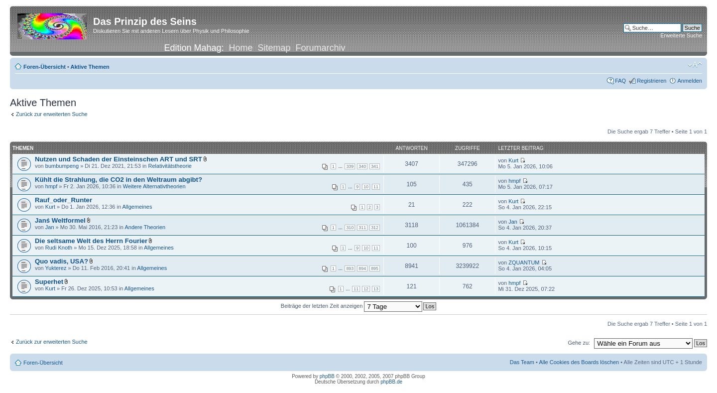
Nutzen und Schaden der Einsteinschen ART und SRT (118, 159)
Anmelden (689, 81)
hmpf (51, 186)
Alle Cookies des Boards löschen (579, 362)
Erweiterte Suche (681, 35)
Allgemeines (137, 207)
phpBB (327, 376)
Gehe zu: (579, 343)
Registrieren (651, 81)
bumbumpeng (62, 166)
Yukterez (56, 268)
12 (365, 288)
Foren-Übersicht (44, 67)
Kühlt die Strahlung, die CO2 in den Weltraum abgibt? (118, 179)
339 (350, 166)
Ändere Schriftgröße (695, 64)
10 (365, 186)
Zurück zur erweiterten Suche (52, 114)
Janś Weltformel (60, 220)
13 (375, 288)
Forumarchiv (321, 48)
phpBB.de (391, 382)
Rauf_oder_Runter (63, 200)
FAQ (620, 81)
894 (362, 268)
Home (240, 48)
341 (374, 166)
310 (350, 227)
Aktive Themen (90, 67)
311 (362, 227)
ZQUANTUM (523, 262)
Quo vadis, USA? (61, 261)
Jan (49, 227)
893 (350, 268)
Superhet (49, 281)
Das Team (522, 362)
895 (374, 268)
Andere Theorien (144, 227)
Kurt (513, 160)
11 (375, 186)
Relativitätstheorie (170, 166)
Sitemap (274, 48)
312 (374, 227)
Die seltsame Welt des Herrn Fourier (91, 241)
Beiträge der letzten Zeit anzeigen (352, 306)
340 (362, 166)
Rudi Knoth (58, 248)
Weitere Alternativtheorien (154, 186)
